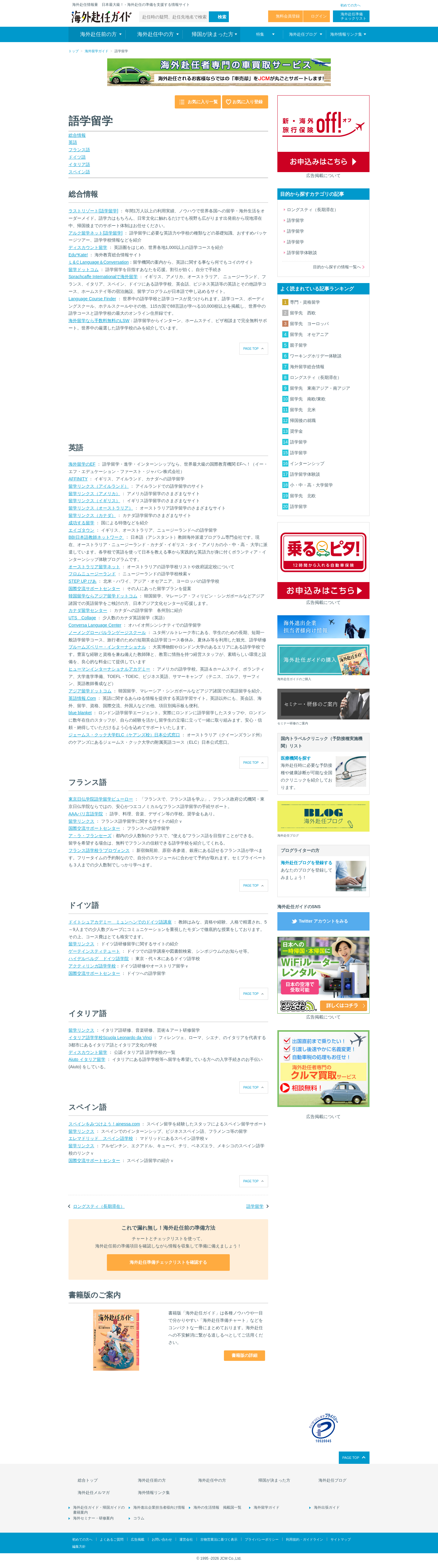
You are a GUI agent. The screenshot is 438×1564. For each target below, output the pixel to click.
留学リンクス (81, 821)
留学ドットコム (83, 269)
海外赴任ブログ (332, 1480)
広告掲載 (137, 1539)
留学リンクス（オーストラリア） (100, 508)
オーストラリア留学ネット (94, 566)
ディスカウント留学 (87, 247)
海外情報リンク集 (154, 1492)
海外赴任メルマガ (94, 1492)
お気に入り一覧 (203, 101)
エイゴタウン (81, 530)
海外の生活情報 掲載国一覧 (217, 1507)
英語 (72, 142)
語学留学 (255, 1206)
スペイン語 (79, 171)
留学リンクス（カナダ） (92, 515)
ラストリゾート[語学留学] (93, 210)
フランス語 (79, 149)
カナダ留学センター (87, 610)
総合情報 (77, 135)
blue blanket (80, 712)
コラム (138, 1518)
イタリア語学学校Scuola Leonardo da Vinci (110, 1037)
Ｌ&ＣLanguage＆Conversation (98, 262)
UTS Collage (82, 617)
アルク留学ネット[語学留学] (95, 232)
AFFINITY (78, 478)
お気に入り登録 (248, 101)
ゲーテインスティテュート (94, 951)
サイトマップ (340, 1539)
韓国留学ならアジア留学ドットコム (102, 595)
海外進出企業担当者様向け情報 (159, 1507)
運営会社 (186, 1539)
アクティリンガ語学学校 (92, 965)
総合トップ (88, 1480)
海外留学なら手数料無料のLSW (98, 320)
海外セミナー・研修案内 (93, 1518)
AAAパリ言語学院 (85, 813)
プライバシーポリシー (262, 1539)
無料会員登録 (288, 16)
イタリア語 (79, 164)
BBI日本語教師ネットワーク (96, 537)
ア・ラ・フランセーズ (89, 835)
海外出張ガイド (327, 1507)
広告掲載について (323, 175)
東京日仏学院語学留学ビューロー (100, 799)
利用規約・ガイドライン (304, 1539)
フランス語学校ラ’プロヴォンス (99, 850)
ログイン (319, 16)
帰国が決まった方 (274, 1480)
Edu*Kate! (78, 254)
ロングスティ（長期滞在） (99, 1206)
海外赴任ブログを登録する (306, 862)
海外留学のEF (82, 464)
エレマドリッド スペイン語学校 (100, 1138)
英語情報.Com (82, 698)
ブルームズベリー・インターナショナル (107, 646)
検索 (222, 16)
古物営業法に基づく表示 (218, 1539)
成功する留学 (81, 522)
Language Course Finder (92, 298)
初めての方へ (350, 5)
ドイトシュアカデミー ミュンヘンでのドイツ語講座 (120, 922)
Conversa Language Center (94, 625)
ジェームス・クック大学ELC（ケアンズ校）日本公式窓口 (124, 734)
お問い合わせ (162, 1539)
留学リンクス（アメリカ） (94, 493)
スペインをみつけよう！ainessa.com (104, 1123)
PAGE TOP (251, 348)
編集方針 (79, 1546)
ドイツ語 (77, 157)
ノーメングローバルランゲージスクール (107, 632)
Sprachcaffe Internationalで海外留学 (103, 276)
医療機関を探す (296, 758)
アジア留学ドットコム (89, 690)
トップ (73, 51)
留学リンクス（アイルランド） (98, 486)
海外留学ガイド (96, 51)
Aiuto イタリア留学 (86, 1059)
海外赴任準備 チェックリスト (353, 16)
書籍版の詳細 (244, 1355)
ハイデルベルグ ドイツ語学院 (98, 958)
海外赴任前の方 (152, 1480)
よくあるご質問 (111, 1539)
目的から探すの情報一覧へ (337, 267)
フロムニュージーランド (92, 573)
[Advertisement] (114, 393)
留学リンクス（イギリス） (94, 500)
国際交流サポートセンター (94, 588)
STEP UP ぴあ (82, 581)
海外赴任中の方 (212, 1480)
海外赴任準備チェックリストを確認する (168, 1262)
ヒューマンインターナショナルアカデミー (109, 669)
